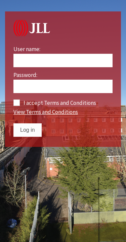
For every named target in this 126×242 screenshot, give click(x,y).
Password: (25, 75)
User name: (26, 49)
